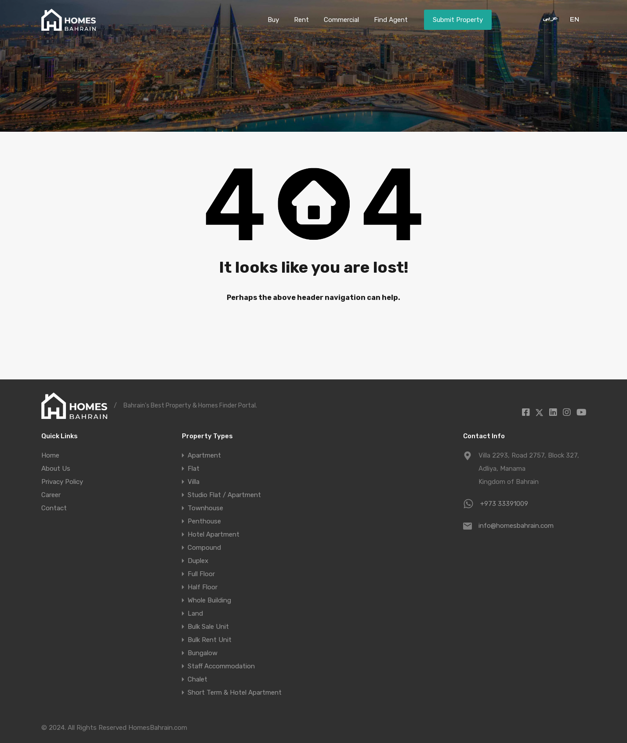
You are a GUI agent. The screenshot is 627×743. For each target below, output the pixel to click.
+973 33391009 (504, 504)
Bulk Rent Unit (210, 640)
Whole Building (209, 600)
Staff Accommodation (221, 666)
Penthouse (204, 521)
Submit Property (458, 20)
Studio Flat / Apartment (224, 495)
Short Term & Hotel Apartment (235, 692)
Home (50, 455)
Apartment (204, 455)
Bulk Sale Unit (208, 627)
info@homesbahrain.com (516, 526)
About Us (55, 468)
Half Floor (202, 587)
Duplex (198, 561)
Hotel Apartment (213, 534)
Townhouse (205, 508)
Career (51, 495)
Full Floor (201, 574)
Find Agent (391, 20)
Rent (301, 20)
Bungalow (202, 653)
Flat (193, 468)
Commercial (341, 20)
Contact (54, 508)
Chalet (197, 679)
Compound (204, 548)
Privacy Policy (62, 482)
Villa (193, 482)
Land (195, 613)
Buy (273, 20)
